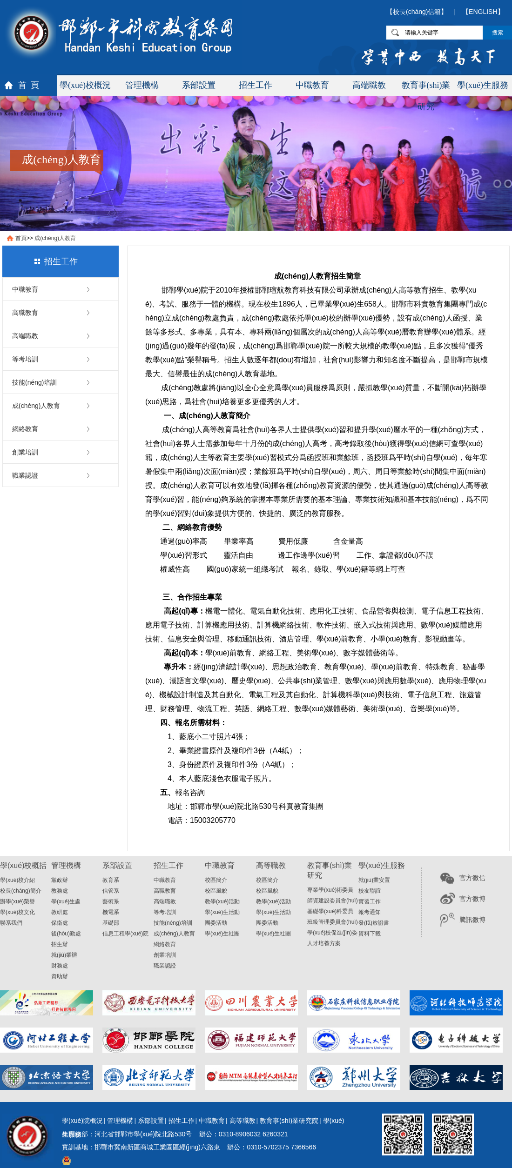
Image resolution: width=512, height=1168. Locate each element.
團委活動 (216, 923)
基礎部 (110, 923)
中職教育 (312, 85)
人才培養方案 (324, 943)
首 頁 (28, 85)
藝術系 (110, 901)
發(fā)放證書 (373, 923)
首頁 (21, 238)
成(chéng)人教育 (55, 238)
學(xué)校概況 (85, 85)
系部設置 (199, 85)
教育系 (110, 880)
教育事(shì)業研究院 (289, 1120)
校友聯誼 (369, 891)
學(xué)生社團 (222, 933)
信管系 (110, 891)
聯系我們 (11, 923)
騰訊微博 (472, 919)
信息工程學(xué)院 (125, 933)
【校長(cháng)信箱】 (416, 11)
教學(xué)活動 (222, 901)
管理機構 (142, 85)
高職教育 (25, 312)
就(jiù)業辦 (64, 955)
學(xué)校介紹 (17, 880)
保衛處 (59, 923)
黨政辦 (59, 880)
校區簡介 (216, 880)
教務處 (59, 891)
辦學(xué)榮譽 (17, 901)
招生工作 (255, 85)
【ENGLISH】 (483, 11)
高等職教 (242, 1120)
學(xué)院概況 (82, 1120)
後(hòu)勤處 (66, 933)
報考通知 (369, 912)
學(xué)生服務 (482, 85)
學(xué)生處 (66, 901)
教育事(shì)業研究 (426, 88)
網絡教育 (25, 429)
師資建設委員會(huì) (332, 900)
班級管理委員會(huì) (332, 922)
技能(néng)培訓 (34, 382)
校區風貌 (216, 891)
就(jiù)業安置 (374, 880)
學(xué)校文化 (17, 912)
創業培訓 (25, 452)
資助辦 (59, 976)
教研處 (59, 912)
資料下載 (369, 933)
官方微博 (472, 898)
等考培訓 (25, 359)
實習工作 (369, 901)
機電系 (110, 912)
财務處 (59, 965)
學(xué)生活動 (222, 912)
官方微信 (472, 877)
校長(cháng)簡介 (20, 891)
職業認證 (25, 475)
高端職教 (369, 85)
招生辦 (59, 944)
